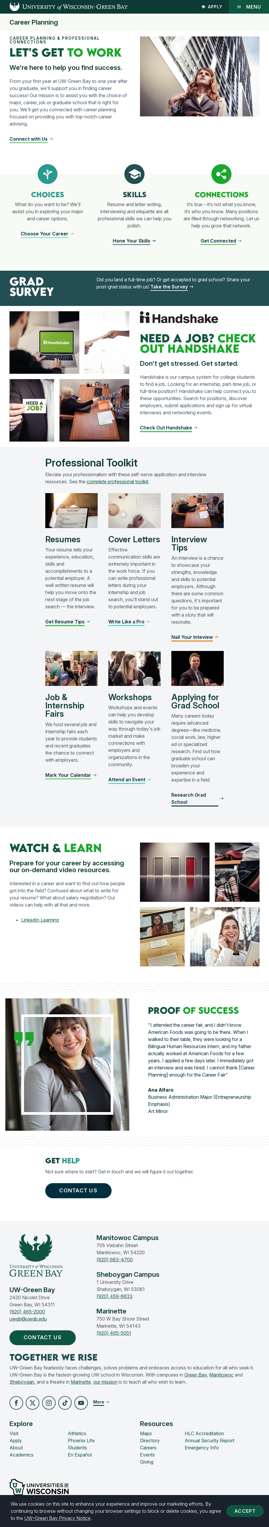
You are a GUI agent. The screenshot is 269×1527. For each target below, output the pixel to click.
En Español (80, 1455)
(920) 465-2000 (27, 1312)
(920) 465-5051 (113, 1333)
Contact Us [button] (78, 1191)
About (16, 1448)
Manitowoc (221, 1375)
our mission (105, 1382)
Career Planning (33, 22)
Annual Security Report (209, 1440)
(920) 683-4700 (114, 1260)
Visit (13, 1433)
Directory (150, 1440)
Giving (146, 1462)
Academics (21, 1455)
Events (147, 1455)
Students (77, 1448)
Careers (148, 1448)
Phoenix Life (81, 1440)
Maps (146, 1433)
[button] (31, 138)
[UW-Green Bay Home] (64, 7)
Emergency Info (202, 1448)
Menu (249, 7)
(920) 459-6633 (114, 1296)
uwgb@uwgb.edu (28, 1319)
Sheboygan (21, 1382)
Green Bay (195, 1375)
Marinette (81, 1382)
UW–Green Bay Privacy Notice (57, 1518)
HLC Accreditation (204, 1433)
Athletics (77, 1433)
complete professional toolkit (117, 482)
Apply (212, 6)
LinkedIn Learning (40, 920)
